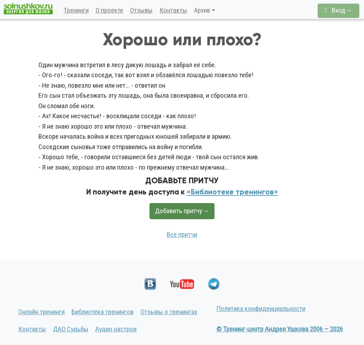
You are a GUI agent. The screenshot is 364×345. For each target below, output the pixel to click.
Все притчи (182, 234)
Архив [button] (202, 10)
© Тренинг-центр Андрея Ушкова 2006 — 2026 (279, 329)
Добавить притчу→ (182, 211)
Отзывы (141, 10)
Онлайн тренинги (41, 312)
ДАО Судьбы (70, 329)
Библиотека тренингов (103, 312)
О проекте (109, 10)
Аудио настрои (116, 329)
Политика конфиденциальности (260, 308)
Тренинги (76, 10)
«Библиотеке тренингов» (232, 192)
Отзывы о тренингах (168, 312)
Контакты (173, 10)
